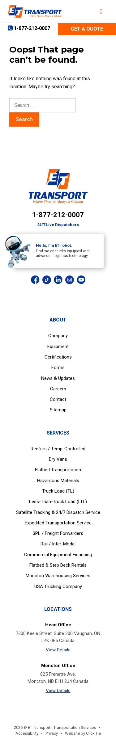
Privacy (51, 733)
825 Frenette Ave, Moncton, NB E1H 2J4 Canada (58, 677)
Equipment (58, 346)
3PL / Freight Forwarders (58, 533)
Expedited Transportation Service (58, 523)
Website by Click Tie (83, 733)
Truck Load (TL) (58, 491)
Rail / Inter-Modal (58, 544)
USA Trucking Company (58, 586)
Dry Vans (58, 459)
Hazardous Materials (58, 480)
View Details (58, 650)
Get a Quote (87, 29)
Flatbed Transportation (58, 470)
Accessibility (26, 733)
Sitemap (58, 410)
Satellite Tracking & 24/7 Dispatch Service (58, 512)
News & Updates (58, 378)
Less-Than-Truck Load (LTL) (58, 501)
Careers (58, 389)
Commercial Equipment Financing (58, 554)
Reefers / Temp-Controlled (58, 449)
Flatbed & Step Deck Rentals (58, 565)
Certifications (58, 357)
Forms (58, 367)
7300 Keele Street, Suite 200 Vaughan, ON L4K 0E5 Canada (58, 637)
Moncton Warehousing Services (58, 575)
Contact (58, 399)
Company (58, 335)
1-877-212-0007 (58, 215)
